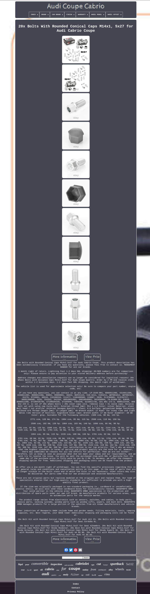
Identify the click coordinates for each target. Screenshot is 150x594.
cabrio (49, 569)
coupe (74, 569)
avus (57, 570)
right (92, 565)
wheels (119, 569)
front (93, 569)
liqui (20, 564)
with (60, 575)
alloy (111, 570)
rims (107, 574)
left (82, 575)
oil (41, 569)
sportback (117, 564)
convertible (40, 563)
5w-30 (94, 575)
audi (45, 574)
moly (65, 574)
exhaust (102, 570)
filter (75, 574)
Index (76, 584)
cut (99, 564)
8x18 (128, 570)
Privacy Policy (76, 592)
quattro (53, 575)
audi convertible (68, 565)
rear (23, 570)
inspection (56, 564)
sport (36, 570)
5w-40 (29, 570)
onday (85, 569)
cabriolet (82, 564)
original (100, 575)
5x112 (129, 564)
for (64, 568)
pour (27, 564)
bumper (105, 565)
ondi (87, 575)
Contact (76, 588)
